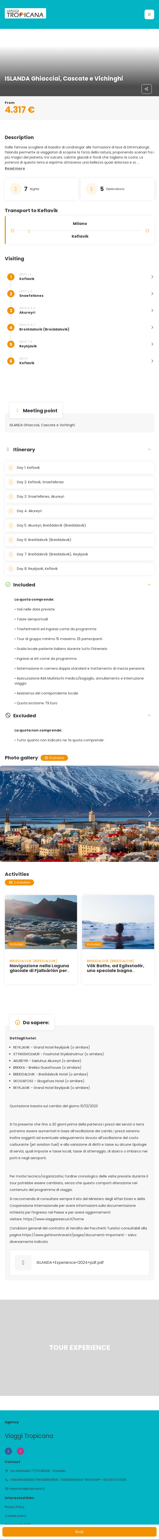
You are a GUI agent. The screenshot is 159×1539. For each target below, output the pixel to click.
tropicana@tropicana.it (27, 1489)
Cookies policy (15, 1516)
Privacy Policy (15, 1507)
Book (79, 1531)
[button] (15, 168)
